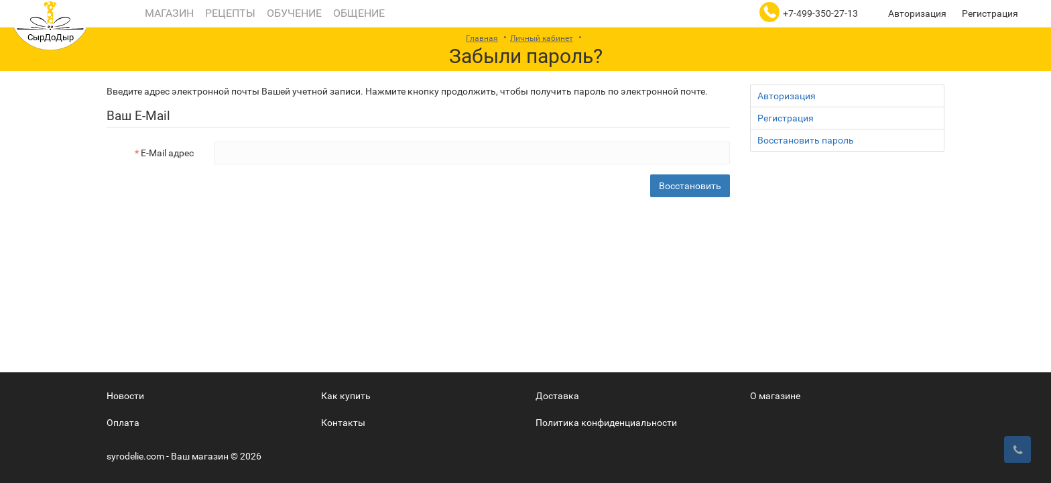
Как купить (346, 395)
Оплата (123, 422)
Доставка (557, 395)
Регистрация (990, 13)
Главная (482, 38)
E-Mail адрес (167, 153)
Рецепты (228, 13)
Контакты (343, 422)
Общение (357, 13)
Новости (125, 395)
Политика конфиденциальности (606, 422)
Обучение (293, 13)
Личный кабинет (541, 38)
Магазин (168, 13)
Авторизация (917, 13)
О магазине (775, 395)
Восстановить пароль (805, 140)
